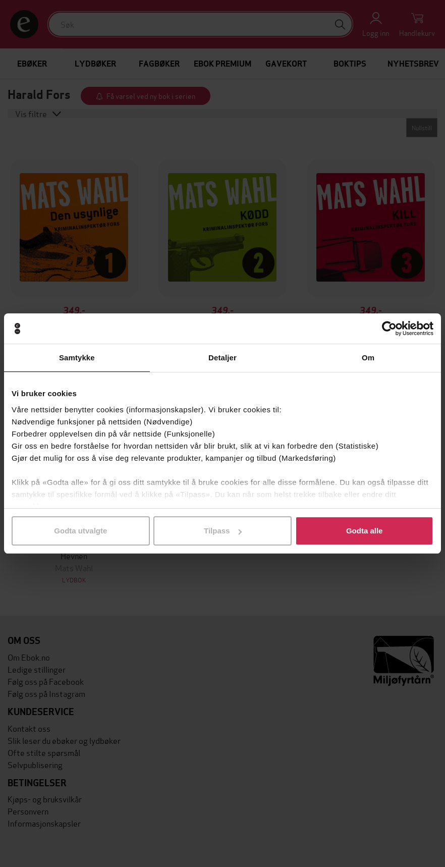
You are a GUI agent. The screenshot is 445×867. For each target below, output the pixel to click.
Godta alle (364, 530)
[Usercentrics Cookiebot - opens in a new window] (389, 328)
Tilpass (223, 530)
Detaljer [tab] (222, 357)
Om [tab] (368, 357)
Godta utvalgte (80, 530)
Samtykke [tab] (77, 357)
